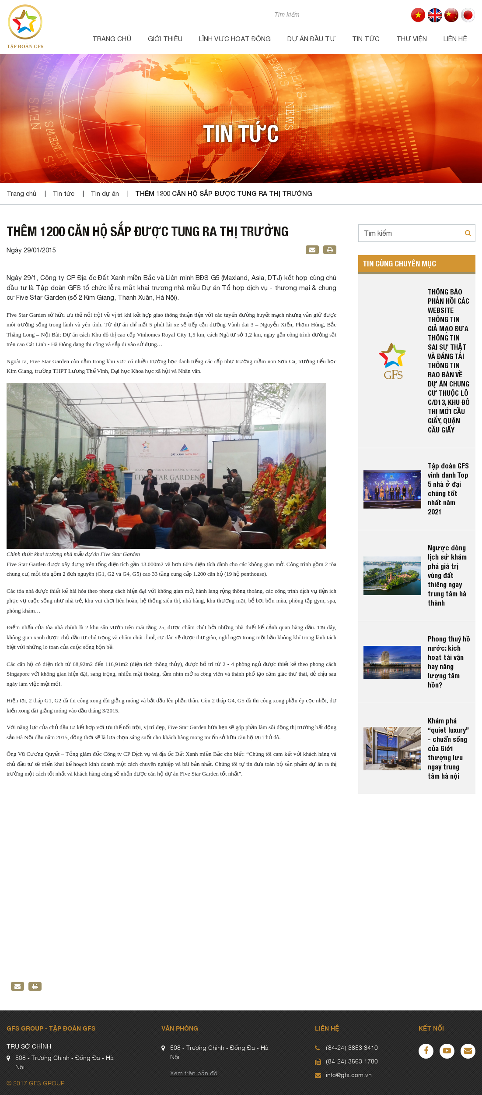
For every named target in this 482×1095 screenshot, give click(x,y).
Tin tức (366, 39)
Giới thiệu (165, 39)
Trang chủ (111, 39)
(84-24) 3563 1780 (352, 1062)
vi (418, 15)
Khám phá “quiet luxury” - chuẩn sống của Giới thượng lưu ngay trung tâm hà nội (448, 748)
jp (468, 15)
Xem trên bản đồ (193, 1073)
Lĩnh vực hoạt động (235, 39)
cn (451, 15)
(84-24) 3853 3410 (352, 1048)
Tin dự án (105, 193)
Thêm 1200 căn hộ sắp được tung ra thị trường (223, 193)
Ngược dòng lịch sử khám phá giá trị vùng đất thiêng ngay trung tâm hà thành (447, 575)
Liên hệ (455, 39)
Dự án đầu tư (311, 39)
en (435, 15)
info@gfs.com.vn (349, 1075)
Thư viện (411, 39)
